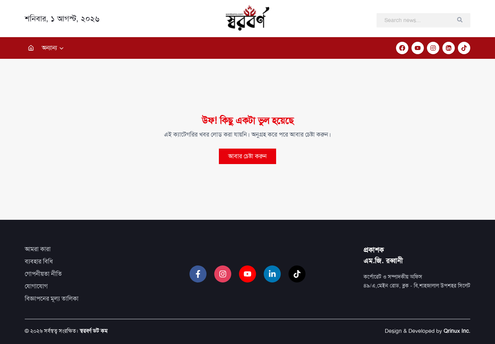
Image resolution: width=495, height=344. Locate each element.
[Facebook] (402, 48)
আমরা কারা (38, 249)
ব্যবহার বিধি (39, 261)
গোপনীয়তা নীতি (43, 274)
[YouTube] (417, 48)
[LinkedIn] (448, 48)
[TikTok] (464, 48)
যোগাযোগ (36, 286)
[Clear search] (460, 19)
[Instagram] (433, 48)
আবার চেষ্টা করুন (247, 156)
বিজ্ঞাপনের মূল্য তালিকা (52, 298)
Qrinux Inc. (457, 330)
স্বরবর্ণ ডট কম (94, 330)
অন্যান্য (53, 48)
